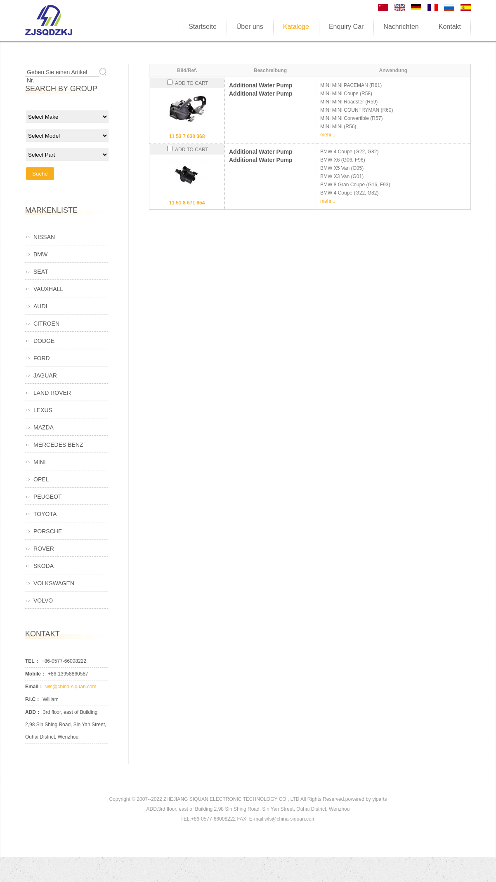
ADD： (33, 712)
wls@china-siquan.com (71, 687)
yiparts (379, 799)
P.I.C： (32, 699)
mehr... (327, 135)
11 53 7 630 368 (187, 136)
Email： (34, 687)
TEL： (32, 661)
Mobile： (35, 674)
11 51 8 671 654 (187, 203)
